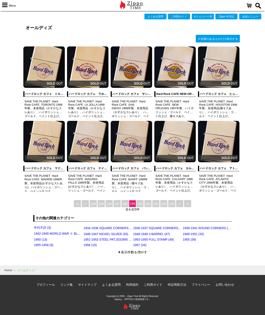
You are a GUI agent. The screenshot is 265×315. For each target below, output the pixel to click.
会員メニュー (250, 16)
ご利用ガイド (179, 16)
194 (93, 203)
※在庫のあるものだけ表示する (218, 39)
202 (155, 203)
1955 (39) (189, 239)
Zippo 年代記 (226, 16)
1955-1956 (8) (43, 245)
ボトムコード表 (203, 16)
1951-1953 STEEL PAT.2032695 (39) (109, 239)
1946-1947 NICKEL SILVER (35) (106, 234)
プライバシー (201, 284)
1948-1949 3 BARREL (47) (151, 234)
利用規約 (132, 284)
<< (77, 203)
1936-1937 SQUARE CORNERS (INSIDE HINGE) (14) (170, 228)
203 (163, 203)
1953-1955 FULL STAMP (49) (153, 239)
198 (124, 203)
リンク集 (66, 284)
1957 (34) (139, 245)
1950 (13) (40, 239)
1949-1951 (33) (193, 234)
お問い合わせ (225, 284)
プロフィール (45, 284)
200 (139, 203)
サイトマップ (87, 284)
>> (187, 203)
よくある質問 (155, 16)
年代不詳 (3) (42, 227)
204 (171, 203)
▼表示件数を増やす (132, 252)
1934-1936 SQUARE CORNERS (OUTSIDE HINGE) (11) (123, 228)
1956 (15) (90, 245)
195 (101, 203)
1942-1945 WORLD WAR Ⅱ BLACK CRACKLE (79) (70, 233)
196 (109, 203)
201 (147, 203)
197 (116, 203)
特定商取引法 (177, 284)
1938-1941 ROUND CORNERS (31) (207, 228)
